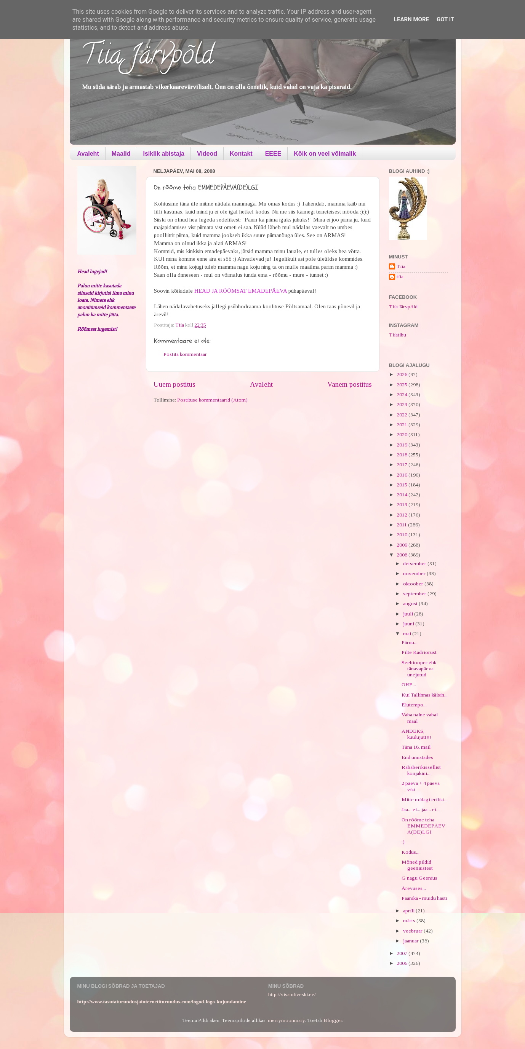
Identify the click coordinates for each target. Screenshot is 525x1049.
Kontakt (241, 153)
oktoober (413, 584)
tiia (400, 276)
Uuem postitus (174, 384)
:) (403, 842)
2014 (402, 494)
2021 (402, 424)
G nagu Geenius (419, 878)
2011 (402, 525)
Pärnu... (410, 642)
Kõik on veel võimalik (325, 153)
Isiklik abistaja (164, 153)
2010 (402, 534)
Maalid (121, 153)
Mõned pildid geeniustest (417, 865)
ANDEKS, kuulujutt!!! (416, 734)
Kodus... (410, 852)
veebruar (413, 931)
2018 (402, 455)
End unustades (417, 757)
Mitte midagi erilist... (425, 799)
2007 (402, 953)
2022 (402, 415)
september (415, 593)
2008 (402, 555)
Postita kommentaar (185, 354)
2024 (402, 394)
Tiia (401, 266)
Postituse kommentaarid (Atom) (212, 400)
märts (409, 920)
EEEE (273, 153)
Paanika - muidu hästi (424, 898)
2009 (402, 545)
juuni (409, 624)
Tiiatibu (397, 335)
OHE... (409, 684)
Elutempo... (414, 705)
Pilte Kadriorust (419, 652)
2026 (402, 374)
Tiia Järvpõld (147, 57)
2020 (402, 434)
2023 (402, 404)
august (411, 603)
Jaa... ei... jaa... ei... (421, 809)
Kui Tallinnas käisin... (425, 695)
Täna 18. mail (416, 747)
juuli (408, 614)
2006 (402, 963)
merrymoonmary (286, 1020)
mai (407, 633)
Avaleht (88, 153)
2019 (402, 445)
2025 (402, 384)
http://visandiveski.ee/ (292, 994)
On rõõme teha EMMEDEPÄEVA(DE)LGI (423, 826)
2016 (402, 475)
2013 (402, 504)
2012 (402, 515)
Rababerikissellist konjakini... (421, 770)
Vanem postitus (349, 384)
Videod (207, 153)
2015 (402, 485)
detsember (415, 563)
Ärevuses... (414, 888)
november (415, 573)
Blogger (332, 1020)
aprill (409, 910)
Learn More (411, 19)
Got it (445, 19)
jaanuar (411, 941)
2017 (402, 464)
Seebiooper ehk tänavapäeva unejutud (419, 669)
